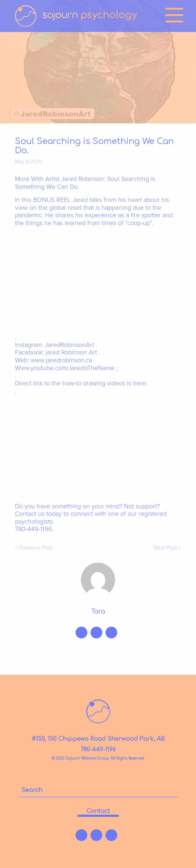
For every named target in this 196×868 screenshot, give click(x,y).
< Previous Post (33, 548)
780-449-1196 (98, 749)
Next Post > (167, 548)
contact (98, 811)
